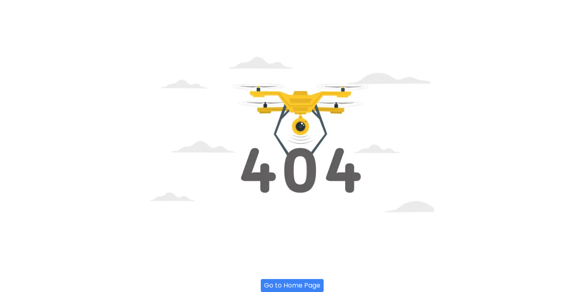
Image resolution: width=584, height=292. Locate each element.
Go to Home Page (292, 285)
